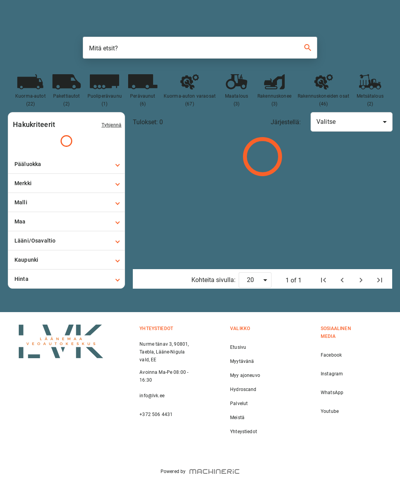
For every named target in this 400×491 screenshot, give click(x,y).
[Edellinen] (342, 280)
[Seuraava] (361, 280)
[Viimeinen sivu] (379, 280)
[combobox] (352, 122)
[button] (66, 164)
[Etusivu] (323, 280)
